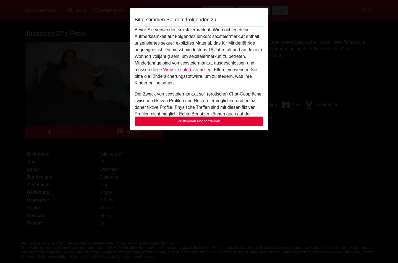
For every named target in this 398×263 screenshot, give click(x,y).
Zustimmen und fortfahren (199, 121)
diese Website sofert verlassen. (182, 69)
